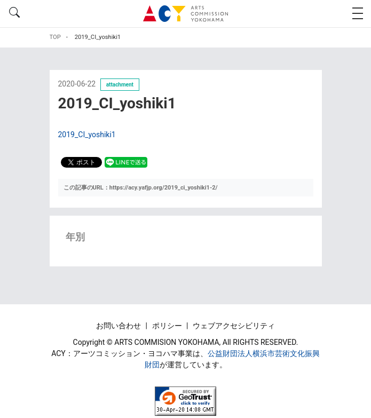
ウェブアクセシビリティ (234, 325)
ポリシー (168, 325)
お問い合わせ (119, 325)
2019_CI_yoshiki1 (87, 134)
